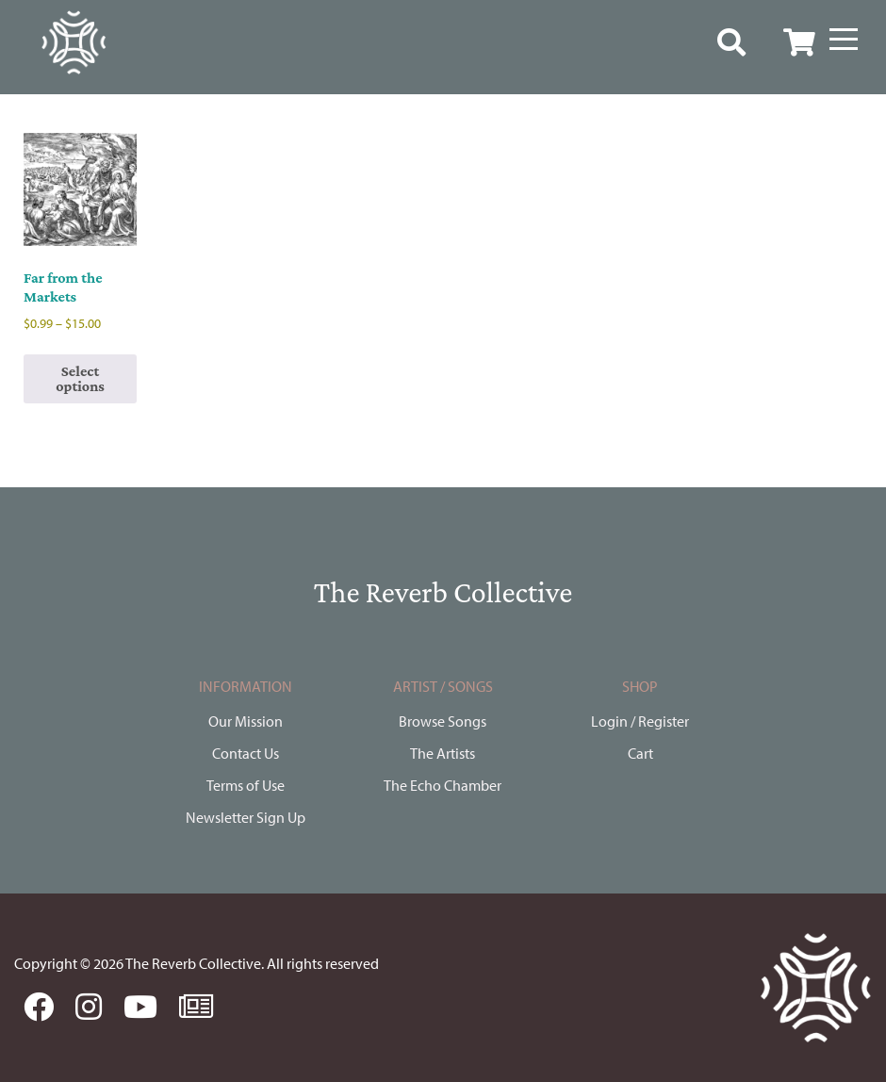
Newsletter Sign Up (245, 817)
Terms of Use (245, 785)
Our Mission (245, 721)
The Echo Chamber (442, 785)
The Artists (442, 753)
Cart (640, 753)
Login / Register (640, 721)
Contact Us (245, 753)
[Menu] (843, 39)
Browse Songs (442, 721)
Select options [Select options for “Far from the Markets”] (80, 378)
